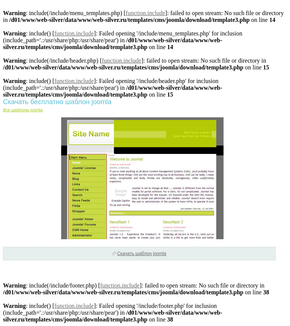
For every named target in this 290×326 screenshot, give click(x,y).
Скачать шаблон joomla (141, 253)
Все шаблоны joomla (23, 110)
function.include (145, 13)
